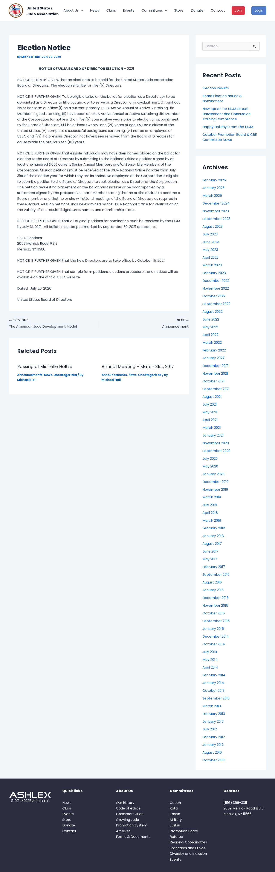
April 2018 (210, 512)
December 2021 (215, 365)
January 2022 (213, 358)
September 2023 (216, 218)
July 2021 (209, 404)
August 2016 (212, 582)
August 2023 (212, 226)
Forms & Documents (133, 836)
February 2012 (214, 737)
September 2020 (216, 450)
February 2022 (214, 350)
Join (238, 10)
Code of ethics (128, 808)
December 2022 (216, 280)
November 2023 (215, 211)
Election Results (215, 88)
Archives (123, 831)
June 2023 (210, 242)
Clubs (111, 10)
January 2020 (213, 474)
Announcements (30, 375)
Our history (125, 802)
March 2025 (212, 195)
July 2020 (210, 458)
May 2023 (210, 249)
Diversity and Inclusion (188, 853)
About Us (73, 10)
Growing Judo (127, 819)
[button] (81, 10)
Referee (176, 836)
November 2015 (215, 605)
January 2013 (213, 721)
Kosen (175, 813)
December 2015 (215, 597)
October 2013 (213, 690)
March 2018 (212, 520)
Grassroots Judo (130, 813)
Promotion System (131, 825)
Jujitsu (175, 825)
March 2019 (211, 497)
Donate (197, 10)
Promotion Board (184, 831)
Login (259, 10)
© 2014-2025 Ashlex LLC (30, 800)
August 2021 (212, 396)
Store (178, 10)
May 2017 (210, 559)
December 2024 (216, 203)
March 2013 (211, 706)
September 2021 (216, 388)
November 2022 (215, 288)
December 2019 (215, 481)
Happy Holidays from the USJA (228, 126)
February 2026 (214, 180)
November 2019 (215, 489)
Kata (174, 808)
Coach (175, 802)
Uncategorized (66, 375)
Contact (218, 10)
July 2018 (209, 504)
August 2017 (212, 543)
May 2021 (209, 412)
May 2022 (210, 327)
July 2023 (210, 234)
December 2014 (215, 636)
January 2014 (213, 682)
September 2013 (216, 698)
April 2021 (210, 419)
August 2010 (212, 752)
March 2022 (212, 342)
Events (128, 10)
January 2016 (213, 590)
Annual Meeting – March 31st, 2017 (138, 367)
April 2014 (210, 667)
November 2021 (215, 373)
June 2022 (210, 319)
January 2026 (213, 187)
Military (176, 819)
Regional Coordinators (188, 842)
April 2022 (210, 334)
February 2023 (214, 272)
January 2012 (213, 744)
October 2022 (214, 296)
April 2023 (210, 257)
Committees (154, 10)
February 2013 (214, 713)
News (94, 10)
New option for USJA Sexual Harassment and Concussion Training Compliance (226, 114)
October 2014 (213, 644)
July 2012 (209, 729)
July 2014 (209, 651)
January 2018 (213, 535)
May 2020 (210, 466)
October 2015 (213, 613)
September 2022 (216, 303)
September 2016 (216, 574)
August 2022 (212, 311)
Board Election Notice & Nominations (222, 98)
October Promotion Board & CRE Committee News (230, 137)
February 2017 (214, 566)
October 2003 (214, 760)
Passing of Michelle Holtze (45, 367)
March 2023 (212, 265)
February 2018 (214, 528)
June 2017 (210, 551)
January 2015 (213, 628)
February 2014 (214, 675)
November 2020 (215, 443)
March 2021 (211, 427)
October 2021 (213, 381)
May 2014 (210, 659)
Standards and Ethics (187, 848)
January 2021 (213, 435)
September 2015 (216, 620)
